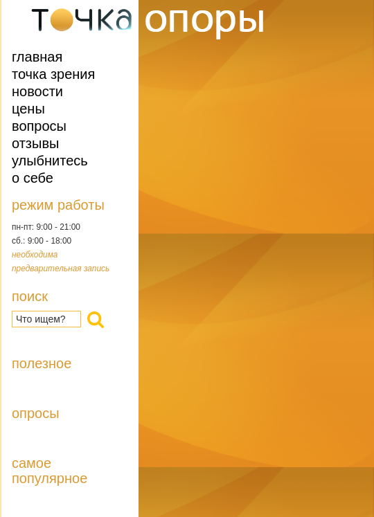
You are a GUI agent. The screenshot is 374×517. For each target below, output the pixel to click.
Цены (28, 108)
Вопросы (39, 126)
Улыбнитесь (50, 160)
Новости (37, 91)
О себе (32, 177)
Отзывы (35, 143)
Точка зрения (53, 74)
